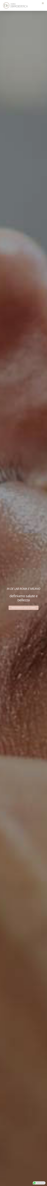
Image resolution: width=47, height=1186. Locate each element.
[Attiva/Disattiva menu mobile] (43, 3)
